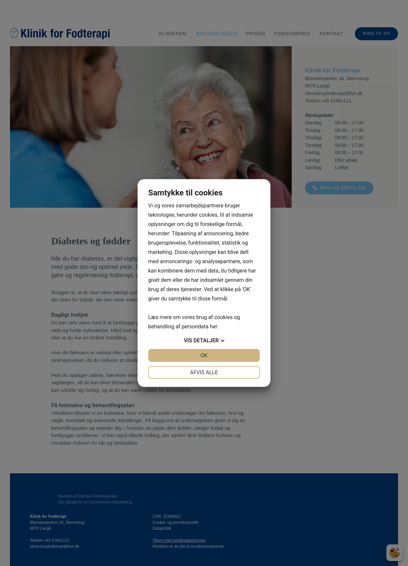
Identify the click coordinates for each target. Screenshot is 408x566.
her (213, 326)
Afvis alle (204, 372)
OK (203, 355)
